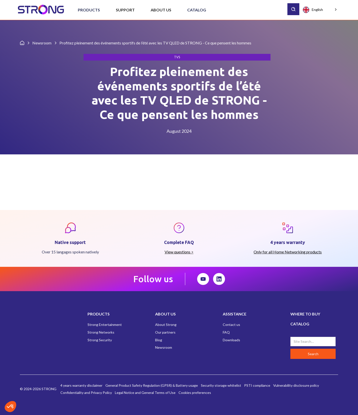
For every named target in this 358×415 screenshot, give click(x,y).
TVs (177, 57)
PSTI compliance (257, 385)
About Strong (166, 324)
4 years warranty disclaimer (81, 385)
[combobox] (320, 9)
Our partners (165, 332)
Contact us (231, 324)
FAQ (226, 332)
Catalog (196, 9)
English (313, 10)
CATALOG (299, 323)
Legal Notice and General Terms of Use (145, 392)
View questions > (179, 251)
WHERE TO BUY (305, 313)
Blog (158, 340)
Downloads (231, 340)
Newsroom (163, 347)
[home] (41, 9)
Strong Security (100, 340)
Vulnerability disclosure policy (296, 385)
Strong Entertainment (105, 324)
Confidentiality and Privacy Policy (86, 392)
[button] (89, 10)
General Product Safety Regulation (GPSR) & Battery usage (151, 385)
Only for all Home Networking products (288, 251)
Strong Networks (101, 332)
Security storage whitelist (221, 385)
